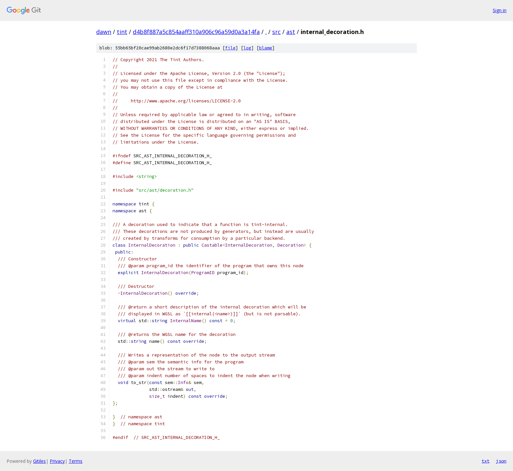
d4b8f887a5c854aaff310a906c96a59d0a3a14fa (196, 32)
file (230, 48)
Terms (75, 461)
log (247, 48)
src (276, 32)
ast (290, 32)
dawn (103, 32)
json (501, 461)
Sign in (499, 10)
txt (485, 461)
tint (122, 32)
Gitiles (39, 461)
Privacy (57, 461)
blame (265, 48)
